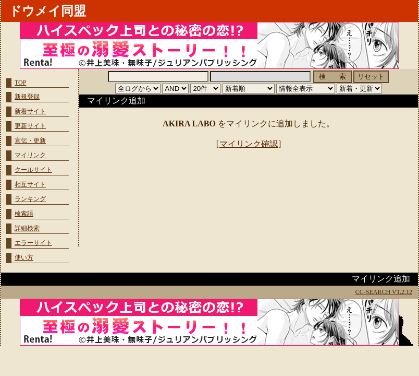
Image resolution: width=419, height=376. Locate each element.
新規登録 (27, 96)
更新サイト (30, 126)
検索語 (24, 213)
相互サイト (30, 184)
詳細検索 (27, 228)
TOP (20, 82)
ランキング (30, 199)
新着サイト (30, 111)
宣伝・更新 (30, 140)
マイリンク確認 (248, 143)
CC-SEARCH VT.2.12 (383, 292)
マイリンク (30, 155)
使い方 (24, 257)
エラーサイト (33, 242)
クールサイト (33, 169)
